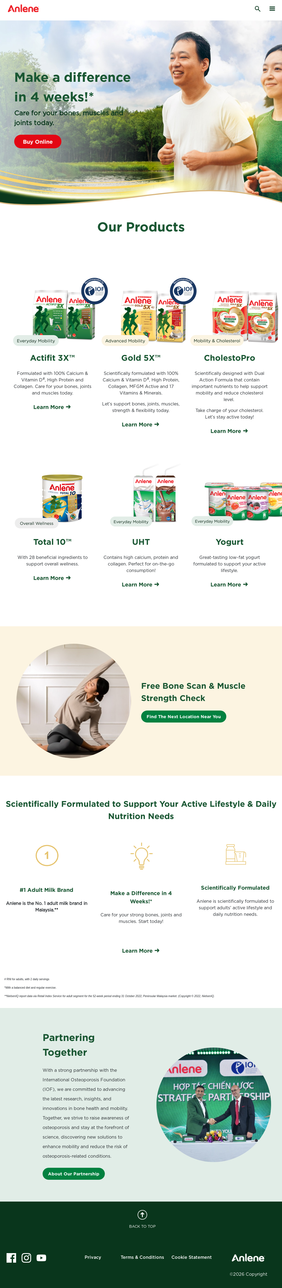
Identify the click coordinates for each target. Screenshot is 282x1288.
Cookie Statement (191, 1257)
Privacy (93, 1257)
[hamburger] (272, 9)
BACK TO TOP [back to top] (142, 1219)
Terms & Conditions (142, 1257)
